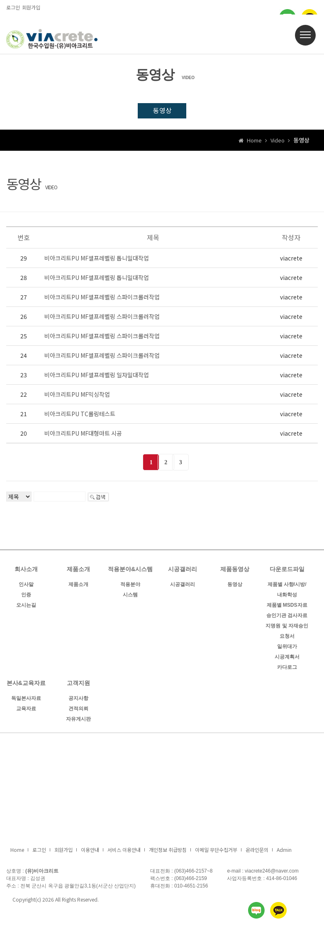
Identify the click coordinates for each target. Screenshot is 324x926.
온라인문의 (257, 850)
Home (17, 850)
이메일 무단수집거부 (216, 850)
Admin (284, 850)
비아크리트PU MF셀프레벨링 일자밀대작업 (96, 375)
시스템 (130, 596)
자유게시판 (78, 720)
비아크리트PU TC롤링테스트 (79, 414)
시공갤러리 (182, 570)
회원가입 (31, 7)
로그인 (13, 7)
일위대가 (287, 648)
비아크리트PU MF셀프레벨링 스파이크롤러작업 (102, 298)
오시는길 (26, 606)
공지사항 (78, 699)
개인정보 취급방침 (168, 850)
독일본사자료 (26, 699)
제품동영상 (234, 570)
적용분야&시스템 (130, 570)
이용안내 (90, 850)
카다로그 (287, 668)
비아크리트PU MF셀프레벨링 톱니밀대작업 (96, 259)
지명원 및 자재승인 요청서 (287, 632)
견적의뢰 (78, 710)
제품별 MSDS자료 (287, 606)
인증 (26, 596)
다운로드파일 (287, 570)
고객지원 (78, 684)
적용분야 (130, 585)
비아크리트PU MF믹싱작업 (77, 395)
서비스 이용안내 (124, 850)
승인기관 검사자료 (286, 617)
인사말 (26, 585)
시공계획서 (287, 658)
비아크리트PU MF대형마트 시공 (83, 434)
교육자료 (26, 710)
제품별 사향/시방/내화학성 (287, 591)
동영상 (162, 111)
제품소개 (78, 570)
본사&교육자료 (26, 684)
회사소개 (26, 570)
